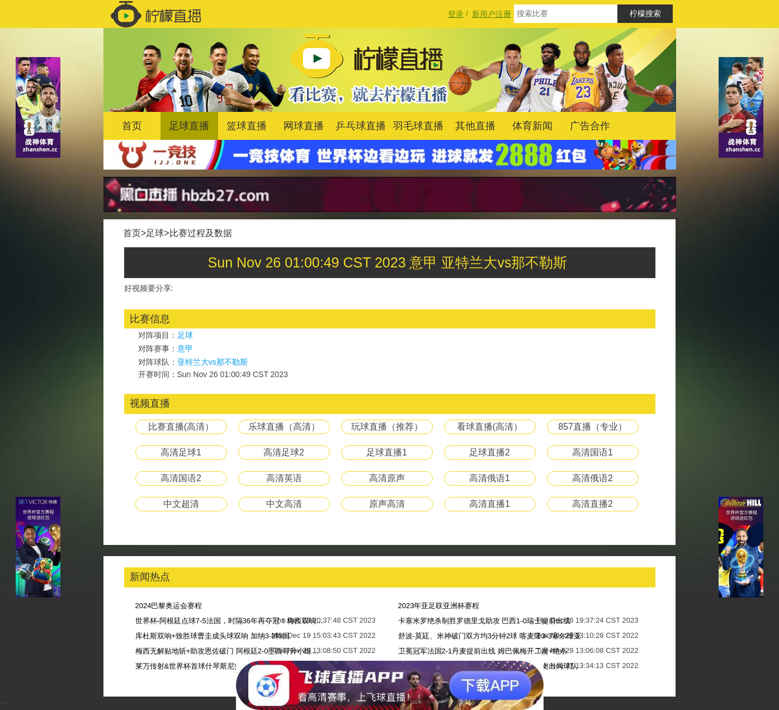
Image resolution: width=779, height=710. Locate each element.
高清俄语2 (592, 478)
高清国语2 (180, 478)
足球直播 (189, 125)
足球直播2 (489, 452)
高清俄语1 (489, 478)
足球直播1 (386, 452)
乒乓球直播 (361, 125)
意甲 (185, 348)
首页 (132, 125)
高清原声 (387, 478)
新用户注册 (491, 14)
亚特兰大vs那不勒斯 (212, 362)
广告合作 (590, 125)
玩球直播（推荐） (387, 426)
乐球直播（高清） (284, 426)
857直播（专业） (592, 426)
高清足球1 (180, 452)
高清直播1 (489, 504)
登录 (456, 14)
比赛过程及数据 (200, 233)
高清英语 (284, 478)
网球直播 (304, 125)
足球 (155, 233)
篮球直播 (246, 125)
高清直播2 (592, 504)
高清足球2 (283, 452)
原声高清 (387, 504)
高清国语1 (592, 452)
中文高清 (284, 504)
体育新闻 (532, 125)
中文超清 (181, 504)
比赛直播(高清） (181, 426)
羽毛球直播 (418, 125)
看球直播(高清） (489, 426)
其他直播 (475, 125)
